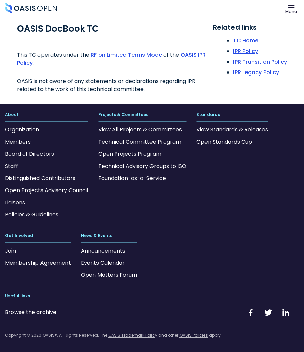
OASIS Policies (193, 335)
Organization (22, 130)
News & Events (96, 235)
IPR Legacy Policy (256, 72)
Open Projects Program (129, 154)
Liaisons (15, 202)
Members (18, 142)
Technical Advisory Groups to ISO (142, 166)
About (12, 114)
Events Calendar (103, 263)
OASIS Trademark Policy (132, 335)
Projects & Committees (123, 114)
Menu (291, 11)
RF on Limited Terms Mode (126, 55)
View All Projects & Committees (140, 130)
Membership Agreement (38, 263)
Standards (208, 114)
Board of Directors (29, 154)
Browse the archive (30, 312)
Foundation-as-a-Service (132, 178)
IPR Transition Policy (260, 62)
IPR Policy (245, 51)
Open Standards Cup (224, 142)
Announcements (103, 251)
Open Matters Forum (109, 275)
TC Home (245, 41)
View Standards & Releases (232, 130)
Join (10, 251)
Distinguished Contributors (40, 178)
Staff (11, 166)
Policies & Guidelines (31, 214)
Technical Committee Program (139, 142)
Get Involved (19, 235)
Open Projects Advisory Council (46, 190)
